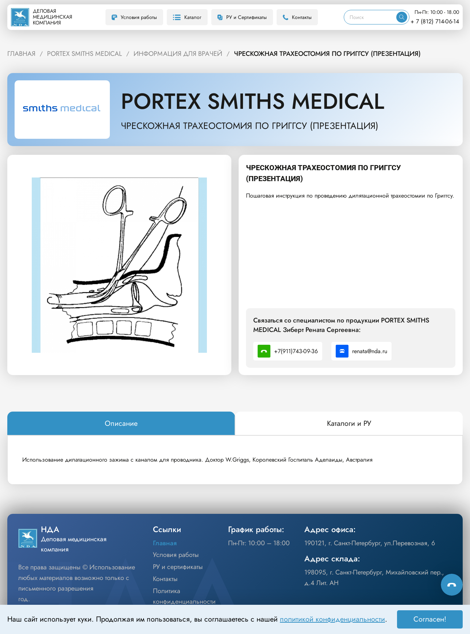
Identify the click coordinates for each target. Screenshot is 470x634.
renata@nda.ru (361, 351)
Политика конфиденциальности (184, 596)
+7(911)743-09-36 (288, 351)
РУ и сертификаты (178, 567)
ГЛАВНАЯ (21, 53)
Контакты (297, 17)
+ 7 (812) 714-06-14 (435, 21)
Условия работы (134, 17)
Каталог (187, 17)
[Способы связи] (452, 585)
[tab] (121, 424)
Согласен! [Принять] (429, 619)
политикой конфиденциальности (332, 619)
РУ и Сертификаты (242, 17)
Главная (165, 543)
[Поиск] (370, 17)
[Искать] (401, 17)
